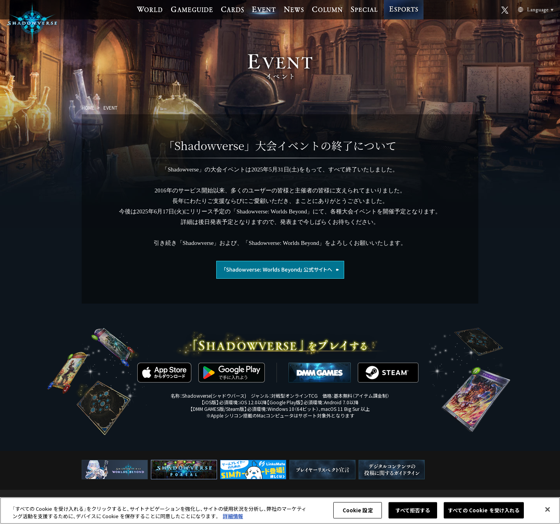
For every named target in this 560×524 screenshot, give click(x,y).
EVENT (110, 107)
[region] (280, 510)
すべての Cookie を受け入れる (484, 510)
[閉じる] (547, 509)
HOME (88, 107)
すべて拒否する (413, 510)
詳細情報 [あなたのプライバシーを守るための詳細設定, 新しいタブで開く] (233, 516)
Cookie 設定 (358, 510)
